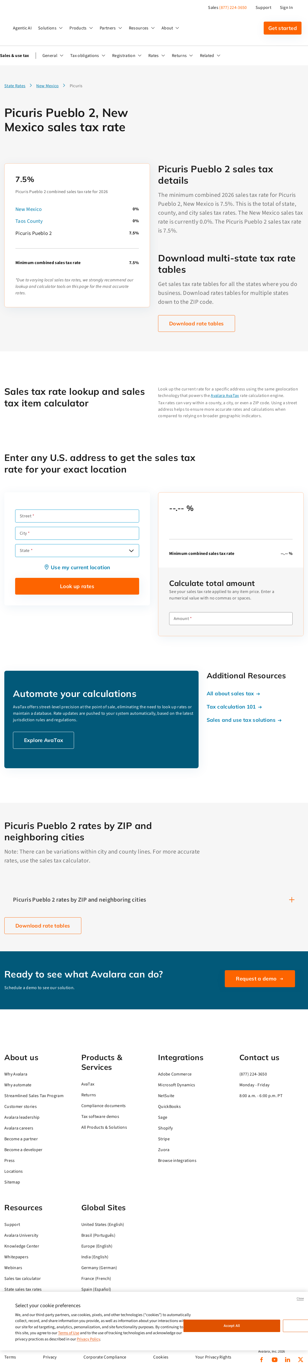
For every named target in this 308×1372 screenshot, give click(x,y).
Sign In (286, 8)
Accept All (232, 1326)
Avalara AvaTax (225, 396)
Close (300, 1298)
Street (25, 516)
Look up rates (77, 586)
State (25, 551)
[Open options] (131, 550)
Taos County (29, 221)
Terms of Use (68, 1333)
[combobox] (77, 550)
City (23, 533)
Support (263, 8)
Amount (181, 619)
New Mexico (28, 209)
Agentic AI (22, 28)
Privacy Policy (88, 1339)
